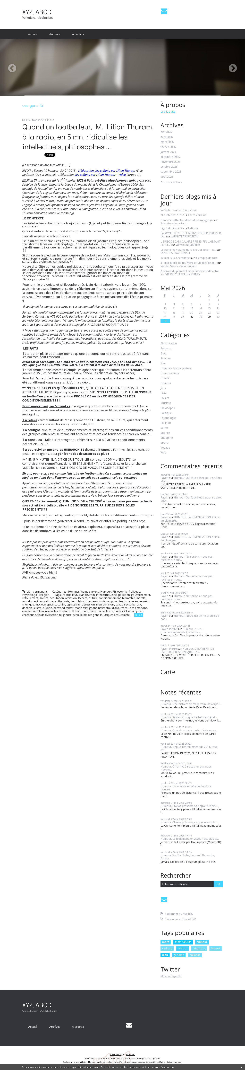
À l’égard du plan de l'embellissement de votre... (190, 271)
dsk (139, 604)
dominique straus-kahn (37, 608)
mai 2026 (166, 132)
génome (178, 955)
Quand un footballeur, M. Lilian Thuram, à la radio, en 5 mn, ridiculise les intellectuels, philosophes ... (88, 136)
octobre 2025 (168, 166)
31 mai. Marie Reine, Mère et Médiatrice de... (188, 263)
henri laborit (79, 601)
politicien (124, 595)
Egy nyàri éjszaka (171, 228)
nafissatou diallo (108, 608)
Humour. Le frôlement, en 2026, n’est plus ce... (189, 839)
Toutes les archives (171, 182)
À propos (78, 34)
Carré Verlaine (197, 215)
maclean (40, 604)
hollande (194, 955)
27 (191, 316)
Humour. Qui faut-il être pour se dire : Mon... (191, 479)
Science (165, 432)
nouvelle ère (105, 611)
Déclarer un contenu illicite (74, 1062)
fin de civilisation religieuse (54, 615)
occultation (57, 598)
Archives (54, 34)
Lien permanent (34, 591)
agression (88, 604)
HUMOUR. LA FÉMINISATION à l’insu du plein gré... (190, 518)
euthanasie (62, 601)
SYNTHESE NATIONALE (175, 253)
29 (209, 316)
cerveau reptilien (33, 611)
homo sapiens (182, 942)
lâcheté (82, 598)
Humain (165, 378)
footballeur (70, 595)
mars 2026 (167, 142)
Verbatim (166, 210)
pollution (74, 611)
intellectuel (103, 595)
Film (163, 363)
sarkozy (167, 948)
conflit (61, 604)
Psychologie (30, 595)
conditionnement (110, 598)
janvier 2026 (168, 152)
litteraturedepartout (173, 223)
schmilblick (80, 615)
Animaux (166, 348)
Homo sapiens (169, 373)
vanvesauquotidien (188, 245)
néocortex (51, 611)
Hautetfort (130, 1054)
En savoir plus (167, 1067)
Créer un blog (116, 1054)
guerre (51, 604)
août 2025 (166, 176)
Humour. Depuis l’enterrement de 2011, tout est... (188, 748)
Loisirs (164, 398)
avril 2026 (166, 137)
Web (163, 452)
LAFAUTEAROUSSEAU (184, 236)
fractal (63, 611)
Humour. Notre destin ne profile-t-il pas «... (189, 617)
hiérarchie (128, 598)
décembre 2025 (170, 156)
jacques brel (111, 615)
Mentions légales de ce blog (100, 1062)
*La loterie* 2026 (171, 215)
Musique (166, 403)
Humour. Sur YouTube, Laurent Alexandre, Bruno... (187, 856)
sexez (119, 604)
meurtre (101, 604)
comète (125, 615)
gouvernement (140, 595)
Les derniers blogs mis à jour (97, 1058)
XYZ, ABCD (37, 11)
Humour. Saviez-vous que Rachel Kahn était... (188, 717)
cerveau (93, 601)
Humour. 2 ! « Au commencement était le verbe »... (181, 630)
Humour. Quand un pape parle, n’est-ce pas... (188, 730)
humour (202, 942)
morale (140, 598)
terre (93, 611)
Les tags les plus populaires (148, 1058)
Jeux (163, 388)
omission (71, 598)
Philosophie (120, 591)
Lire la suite (167, 111)
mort (111, 604)
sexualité (130, 604)
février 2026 (168, 147)
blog (179, 1062)
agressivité (74, 604)
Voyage (165, 447)
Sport (164, 442)
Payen (164, 478)
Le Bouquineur (187, 210)
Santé (164, 427)
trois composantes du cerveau (118, 601)
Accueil (32, 34)
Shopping (166, 437)
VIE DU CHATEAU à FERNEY (182, 274)
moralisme (29, 601)
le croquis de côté (206, 258)
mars (85, 611)
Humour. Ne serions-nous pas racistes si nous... (186, 558)
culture (93, 598)
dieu (165, 955)
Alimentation (168, 343)
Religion (44, 595)
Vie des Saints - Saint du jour (178, 266)
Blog (163, 353)
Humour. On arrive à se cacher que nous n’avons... (186, 768)
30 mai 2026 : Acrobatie (175, 258)
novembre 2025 (170, 161)
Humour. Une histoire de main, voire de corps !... (190, 704)
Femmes (165, 358)
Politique (134, 591)
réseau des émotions (133, 608)
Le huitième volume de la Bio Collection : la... (188, 250)
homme (215, 948)
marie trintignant (86, 608)
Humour (105, 591)
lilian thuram (87, 595)
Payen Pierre (168, 629)
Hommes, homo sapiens (83, 591)
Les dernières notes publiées (123, 1058)
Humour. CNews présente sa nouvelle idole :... (189, 806)
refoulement (30, 598)
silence (44, 598)
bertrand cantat (63, 608)
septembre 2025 (170, 171)
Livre (163, 393)
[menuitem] (32, 34)
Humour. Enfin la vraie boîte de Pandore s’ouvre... (185, 787)
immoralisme (45, 601)
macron (182, 948)
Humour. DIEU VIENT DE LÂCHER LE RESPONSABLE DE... (187, 650)
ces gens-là (95, 615)
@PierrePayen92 (171, 976)
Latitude (193, 228)
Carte (167, 672)
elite (114, 595)
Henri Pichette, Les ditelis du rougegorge (186, 220)
